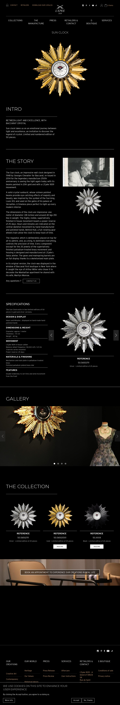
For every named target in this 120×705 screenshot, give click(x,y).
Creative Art (11, 674)
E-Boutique (91, 22)
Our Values (29, 676)
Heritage (28, 671)
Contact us (31, 281)
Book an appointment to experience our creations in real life (60, 572)
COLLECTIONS (15, 20)
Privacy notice (104, 676)
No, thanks (88, 700)
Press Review (48, 676)
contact (13, 5)
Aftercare (65, 671)
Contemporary (12, 679)
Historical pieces (31, 682)
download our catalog (42, 5)
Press (53, 20)
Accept (76, 700)
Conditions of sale (105, 671)
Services (107, 20)
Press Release (49, 671)
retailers (25, 5)
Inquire (60, 546)
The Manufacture (36, 22)
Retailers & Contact (71, 22)
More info (9, 700)
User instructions (68, 676)
